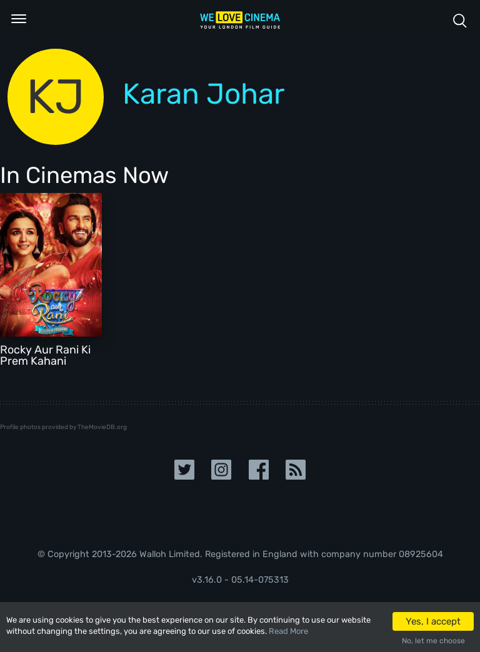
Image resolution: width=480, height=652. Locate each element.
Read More (288, 631)
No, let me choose (433, 640)
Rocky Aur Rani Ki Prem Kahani (45, 355)
